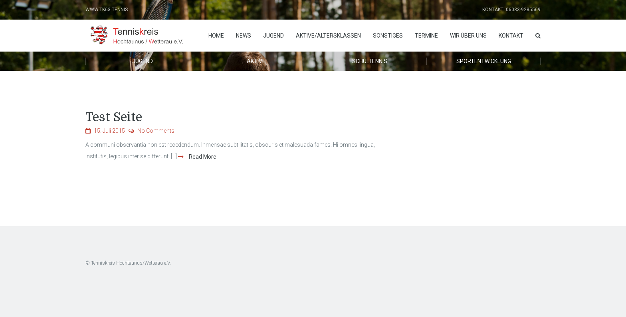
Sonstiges (388, 35)
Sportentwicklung (483, 61)
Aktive (256, 61)
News (243, 35)
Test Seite (113, 117)
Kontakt (511, 35)
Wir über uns (468, 35)
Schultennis (369, 61)
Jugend (273, 35)
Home (216, 35)
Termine (426, 35)
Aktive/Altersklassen (328, 35)
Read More (202, 157)
